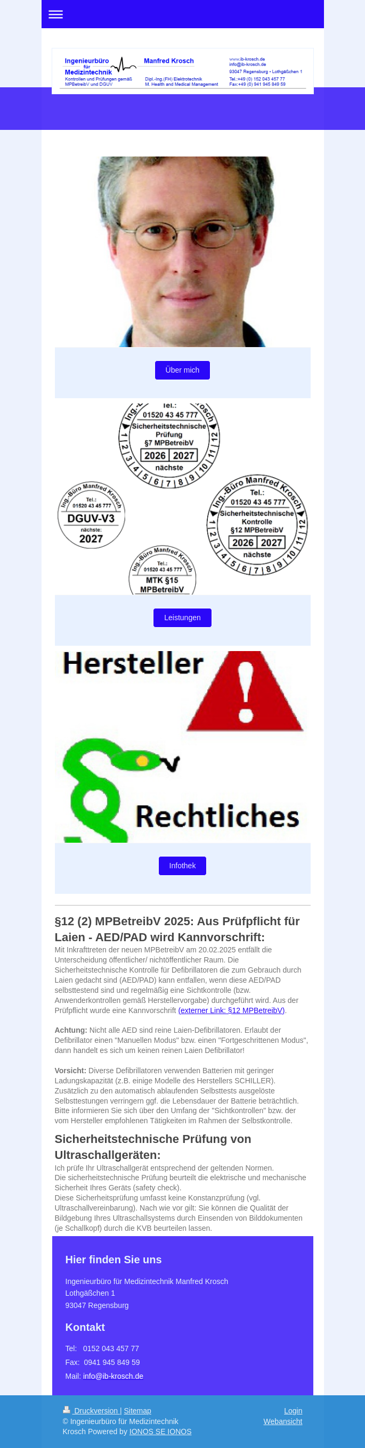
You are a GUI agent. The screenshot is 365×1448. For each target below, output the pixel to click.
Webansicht (283, 1421)
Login (293, 1410)
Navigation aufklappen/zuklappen (182, 14)
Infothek (182, 865)
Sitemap (137, 1410)
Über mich (183, 370)
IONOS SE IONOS (160, 1431)
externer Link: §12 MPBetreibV (231, 1010)
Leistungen (182, 617)
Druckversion (91, 1410)
